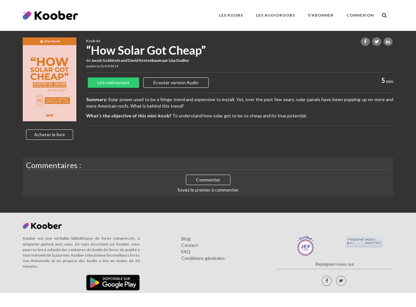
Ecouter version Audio (176, 82)
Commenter (208, 179)
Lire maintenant (113, 82)
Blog (185, 238)
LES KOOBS (231, 15)
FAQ (185, 251)
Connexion (360, 15)
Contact (189, 245)
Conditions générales (203, 258)
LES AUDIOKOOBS (275, 15)
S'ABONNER (320, 15)
